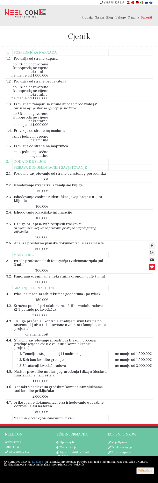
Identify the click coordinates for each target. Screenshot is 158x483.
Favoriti (146, 17)
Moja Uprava (119, 442)
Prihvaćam (145, 471)
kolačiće (37, 462)
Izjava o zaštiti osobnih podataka (72, 454)
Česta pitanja (68, 447)
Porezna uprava (121, 452)
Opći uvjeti (67, 442)
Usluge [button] (120, 17)
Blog (109, 17)
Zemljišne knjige (121, 447)
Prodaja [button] (87, 17)
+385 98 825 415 (112, 3)
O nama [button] (133, 17)
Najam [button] (99, 17)
